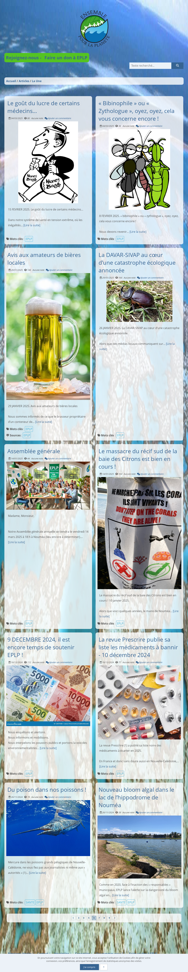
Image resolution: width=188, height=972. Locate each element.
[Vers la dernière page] (115, 918)
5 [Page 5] (88, 918)
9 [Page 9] (110, 918)
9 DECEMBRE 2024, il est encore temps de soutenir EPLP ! (40, 646)
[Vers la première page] (72, 918)
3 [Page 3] (78, 918)
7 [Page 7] (99, 918)
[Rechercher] (177, 65)
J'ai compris (89, 967)
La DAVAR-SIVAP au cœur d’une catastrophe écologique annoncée (137, 262)
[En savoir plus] (104, 967)
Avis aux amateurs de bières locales (44, 258)
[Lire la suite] (31, 225)
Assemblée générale (33, 451)
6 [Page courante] (94, 918)
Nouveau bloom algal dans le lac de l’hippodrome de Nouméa (136, 797)
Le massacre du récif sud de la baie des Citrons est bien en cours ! (138, 458)
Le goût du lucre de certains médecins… (43, 107)
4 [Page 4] (83, 918)
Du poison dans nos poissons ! (46, 789)
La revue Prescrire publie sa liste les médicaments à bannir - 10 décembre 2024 (138, 646)
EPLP (29, 239)
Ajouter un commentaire (58, 118)
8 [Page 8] (104, 918)
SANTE (30, 902)
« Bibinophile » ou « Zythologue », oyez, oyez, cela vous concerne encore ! (137, 110)
